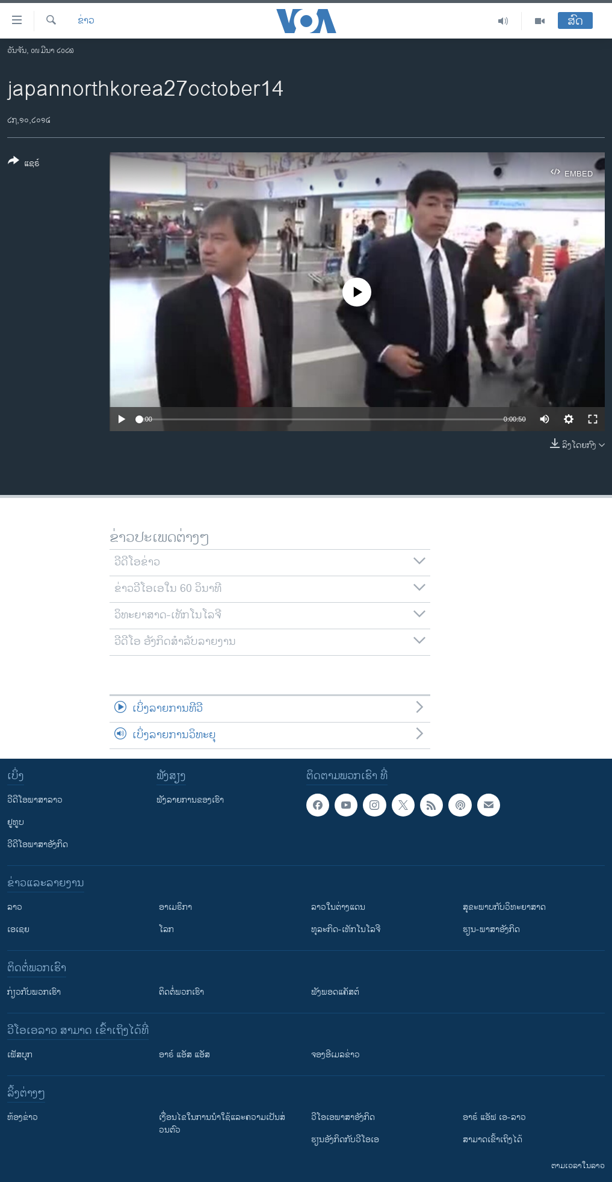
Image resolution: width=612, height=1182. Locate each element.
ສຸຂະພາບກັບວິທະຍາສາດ (504, 907)
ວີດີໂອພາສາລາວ (35, 800)
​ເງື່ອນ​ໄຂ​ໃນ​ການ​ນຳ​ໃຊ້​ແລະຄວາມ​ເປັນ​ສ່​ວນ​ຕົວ (222, 1123)
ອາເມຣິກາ (175, 907)
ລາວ (14, 907)
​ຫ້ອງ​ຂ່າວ (22, 1117)
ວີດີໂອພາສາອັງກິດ (37, 844)
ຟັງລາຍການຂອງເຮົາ (190, 800)
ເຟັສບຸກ (19, 1054)
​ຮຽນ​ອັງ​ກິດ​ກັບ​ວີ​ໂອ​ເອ (345, 1139)
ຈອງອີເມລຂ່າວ (335, 1054)
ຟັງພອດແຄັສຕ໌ (335, 992)
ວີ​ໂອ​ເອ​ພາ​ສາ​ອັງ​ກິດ (343, 1117)
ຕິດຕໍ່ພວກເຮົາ (181, 992)
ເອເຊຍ (18, 929)
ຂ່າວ (86, 21)
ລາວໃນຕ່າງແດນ (338, 907)
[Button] (24, 164)
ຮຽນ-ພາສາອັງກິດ (491, 929)
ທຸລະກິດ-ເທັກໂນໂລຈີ (345, 929)
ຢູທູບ (15, 822)
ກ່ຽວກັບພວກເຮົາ (34, 992)
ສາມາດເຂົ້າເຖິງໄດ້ (492, 1139)
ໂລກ (166, 929)
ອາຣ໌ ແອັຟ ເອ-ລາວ (494, 1117)
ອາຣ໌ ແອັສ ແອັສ (184, 1054)
